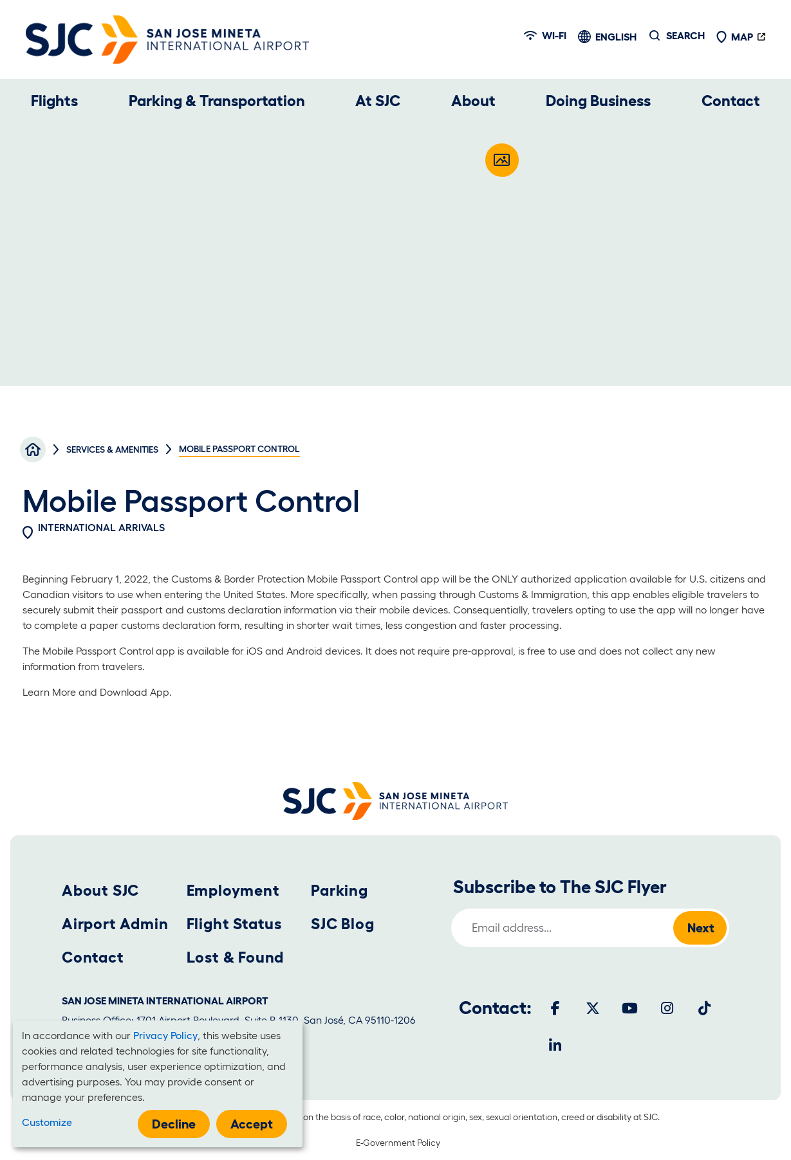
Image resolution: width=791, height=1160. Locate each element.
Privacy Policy (165, 1035)
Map (734, 36)
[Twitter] (592, 1008)
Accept (251, 1124)
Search (685, 35)
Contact (731, 100)
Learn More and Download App (96, 692)
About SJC (100, 890)
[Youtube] (630, 1008)
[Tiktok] (704, 1008)
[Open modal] (502, 160)
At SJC (377, 100)
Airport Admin (115, 923)
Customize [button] (47, 1122)
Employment (233, 890)
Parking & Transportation (217, 100)
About (473, 100)
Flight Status (234, 923)
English (616, 36)
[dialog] (157, 1083)
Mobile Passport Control (362, 579)
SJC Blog (342, 923)
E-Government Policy (398, 1142)
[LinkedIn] (555, 1045)
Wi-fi (545, 35)
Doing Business (598, 100)
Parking (339, 890)
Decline (174, 1124)
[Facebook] (555, 1008)
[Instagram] (667, 1008)
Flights (54, 100)
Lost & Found (235, 957)
